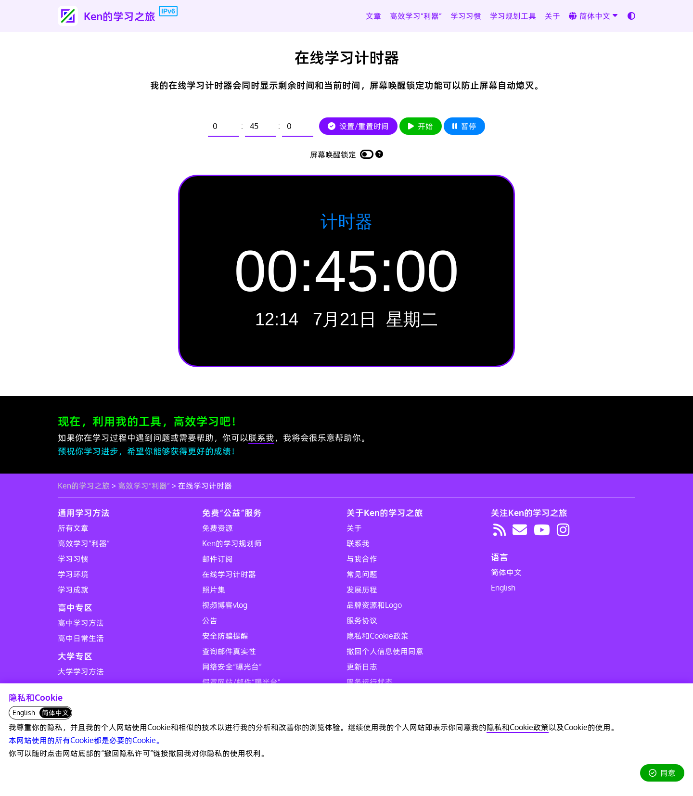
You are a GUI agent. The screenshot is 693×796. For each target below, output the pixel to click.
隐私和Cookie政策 (518, 727)
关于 (354, 528)
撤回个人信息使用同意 (385, 651)
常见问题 (361, 574)
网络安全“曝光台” (232, 666)
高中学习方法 (81, 623)
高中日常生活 (81, 638)
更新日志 (361, 666)
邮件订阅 (217, 559)
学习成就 (73, 589)
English (503, 587)
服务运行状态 (369, 682)
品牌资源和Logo (374, 605)
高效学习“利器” (144, 485)
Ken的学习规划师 (232, 543)
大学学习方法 (81, 671)
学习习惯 (73, 559)
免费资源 (217, 528)
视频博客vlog (224, 605)
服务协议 (361, 620)
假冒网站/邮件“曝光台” (241, 682)
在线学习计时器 (229, 574)
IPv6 (168, 11)
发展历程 (361, 589)
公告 (210, 620)
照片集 (213, 589)
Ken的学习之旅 (84, 485)
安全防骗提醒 (225, 636)
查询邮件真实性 (229, 651)
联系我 (261, 437)
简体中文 (506, 572)
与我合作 (361, 559)
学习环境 (73, 574)
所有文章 (73, 528)
